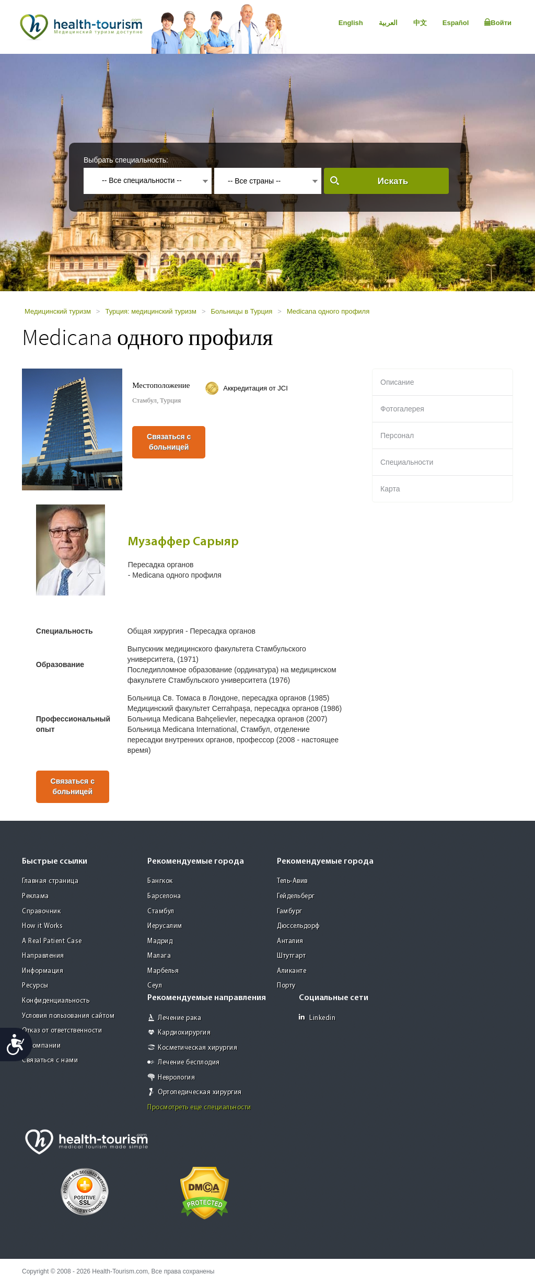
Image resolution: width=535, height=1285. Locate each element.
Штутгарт (291, 956)
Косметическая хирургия (197, 1048)
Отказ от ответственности (62, 1030)
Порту (286, 985)
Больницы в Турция (242, 311)
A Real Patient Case (52, 941)
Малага (159, 956)
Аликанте (291, 971)
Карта (390, 489)
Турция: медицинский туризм (150, 311)
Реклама (35, 896)
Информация (42, 971)
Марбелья (163, 971)
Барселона (164, 896)
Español (456, 23)
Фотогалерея (402, 409)
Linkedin (317, 1018)
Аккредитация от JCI (255, 388)
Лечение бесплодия (189, 1062)
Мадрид (159, 941)
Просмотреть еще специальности (199, 1107)
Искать (393, 181)
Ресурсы (35, 985)
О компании (41, 1045)
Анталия (290, 941)
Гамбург (290, 911)
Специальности (406, 462)
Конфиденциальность (55, 1000)
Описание (397, 382)
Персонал (397, 435)
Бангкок (160, 881)
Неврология (176, 1077)
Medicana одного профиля (328, 311)
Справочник (41, 911)
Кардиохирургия (184, 1032)
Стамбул (161, 911)
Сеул (154, 985)
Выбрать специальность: (126, 160)
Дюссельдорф (298, 926)
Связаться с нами (50, 1060)
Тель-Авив (292, 881)
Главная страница (50, 881)
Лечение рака (179, 1018)
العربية (388, 23)
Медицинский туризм (58, 311)
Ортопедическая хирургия (200, 1092)
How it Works (42, 926)
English (351, 23)
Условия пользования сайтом (68, 1016)
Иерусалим (164, 926)
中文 (420, 23)
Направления (43, 956)
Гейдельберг (296, 896)
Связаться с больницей (169, 441)
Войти (497, 22)
